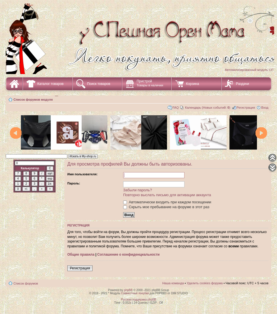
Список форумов (25, 283)
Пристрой (150, 83)
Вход (264, 107)
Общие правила (81, 255)
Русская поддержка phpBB (138, 299)
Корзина (192, 84)
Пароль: (73, 183)
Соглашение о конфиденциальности (128, 255)
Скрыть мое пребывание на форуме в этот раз (166, 207)
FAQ (175, 107)
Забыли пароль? (137, 190)
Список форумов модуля (33, 99)
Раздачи (242, 84)
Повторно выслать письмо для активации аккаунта (167, 195)
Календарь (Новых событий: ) (207, 107)
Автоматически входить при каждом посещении (167, 202)
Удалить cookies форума (205, 283)
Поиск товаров (98, 84)
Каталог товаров (50, 84)
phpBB (128, 290)
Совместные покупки (135, 293)
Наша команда (173, 283)
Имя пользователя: (82, 174)
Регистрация (246, 107)
